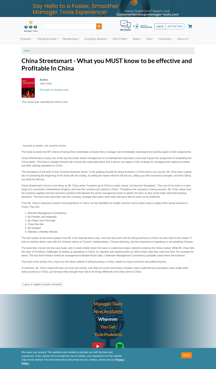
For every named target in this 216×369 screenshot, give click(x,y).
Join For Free (174, 26)
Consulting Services (95, 39)
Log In (159, 26)
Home (27, 50)
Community (164, 39)
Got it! (186, 355)
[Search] (99, 26)
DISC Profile (119, 39)
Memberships (70, 39)
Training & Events (47, 39)
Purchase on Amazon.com (54, 89)
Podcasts (25, 39)
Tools (149, 39)
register (37, 284)
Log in (26, 284)
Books (136, 39)
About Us (182, 39)
